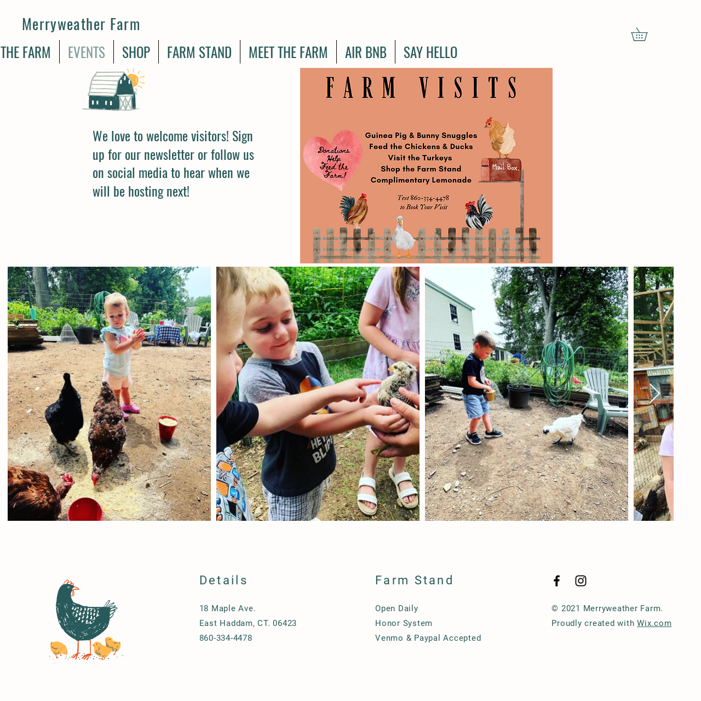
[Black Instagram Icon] (580, 580)
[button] (645, 34)
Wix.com (654, 623)
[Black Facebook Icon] (556, 580)
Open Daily (396, 608)
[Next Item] (654, 394)
